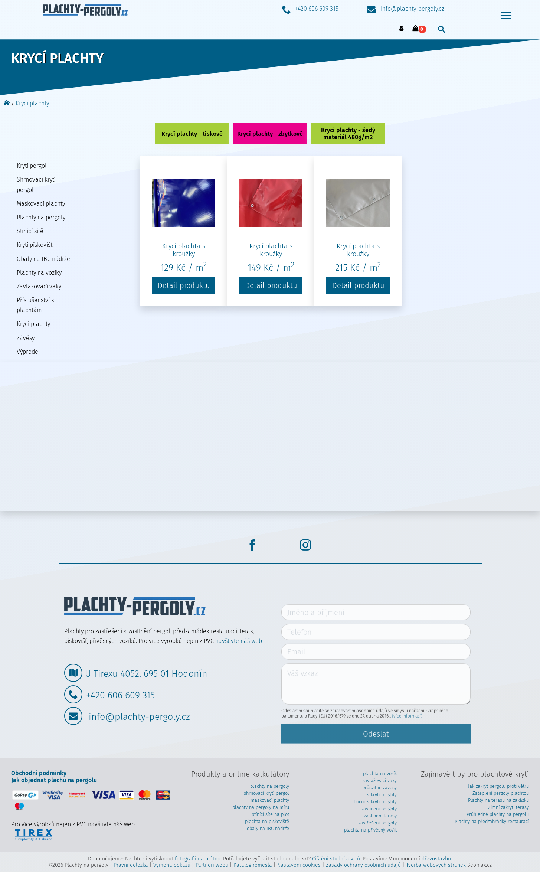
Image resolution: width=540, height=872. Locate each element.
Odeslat (376, 749)
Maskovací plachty (41, 203)
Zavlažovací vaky (39, 286)
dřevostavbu (436, 859)
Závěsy (26, 338)
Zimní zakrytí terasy (508, 807)
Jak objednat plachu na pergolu (54, 780)
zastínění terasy (380, 816)
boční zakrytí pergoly (375, 801)
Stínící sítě (30, 231)
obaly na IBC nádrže (268, 828)
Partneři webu (212, 865)
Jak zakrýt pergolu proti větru (498, 786)
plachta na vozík (380, 773)
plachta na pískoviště (267, 821)
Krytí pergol (32, 165)
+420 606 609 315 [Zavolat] (310, 8)
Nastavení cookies (299, 865)
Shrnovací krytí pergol (36, 184)
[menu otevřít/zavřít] (506, 18)
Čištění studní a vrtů (336, 859)
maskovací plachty (270, 800)
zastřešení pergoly (378, 823)
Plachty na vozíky (39, 272)
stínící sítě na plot (270, 814)
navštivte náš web (238, 640)
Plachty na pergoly (41, 217)
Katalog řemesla (252, 865)
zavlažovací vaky (380, 780)
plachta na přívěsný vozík (370, 830)
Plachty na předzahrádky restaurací (492, 821)
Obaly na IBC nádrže (43, 258)
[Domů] (7, 103)
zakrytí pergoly (381, 794)
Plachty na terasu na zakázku (498, 800)
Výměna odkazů (171, 865)
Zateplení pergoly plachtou (500, 793)
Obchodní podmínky (38, 773)
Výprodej (28, 351)
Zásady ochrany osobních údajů (363, 865)
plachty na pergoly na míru (260, 807)
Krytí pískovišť (34, 244)
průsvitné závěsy (379, 787)
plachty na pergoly (269, 786)
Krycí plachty (32, 103)
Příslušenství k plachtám (35, 305)
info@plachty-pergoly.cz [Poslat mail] (405, 8)
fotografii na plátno (197, 859)
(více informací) (407, 732)
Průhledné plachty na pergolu (498, 814)
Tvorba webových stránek (436, 865)
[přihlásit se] (401, 28)
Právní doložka (131, 865)
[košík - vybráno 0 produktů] (419, 28)
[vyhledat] (441, 29)
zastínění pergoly (379, 808)
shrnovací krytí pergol (266, 793)
